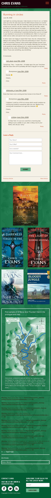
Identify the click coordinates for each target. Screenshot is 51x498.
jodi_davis (9, 61)
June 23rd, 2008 (23, 117)
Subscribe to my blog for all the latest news (37, 480)
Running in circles (13, 14)
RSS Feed (16, 488)
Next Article (44, 178)
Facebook (4, 488)
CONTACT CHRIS (7, 478)
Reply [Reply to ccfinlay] (42, 126)
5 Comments (7, 56)
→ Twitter (8, 452)
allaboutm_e (10, 90)
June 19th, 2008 (19, 61)
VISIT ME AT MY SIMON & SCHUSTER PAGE (10, 483)
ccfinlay (14, 117)
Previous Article (8, 178)
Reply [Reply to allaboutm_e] (46, 96)
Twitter (10, 488)
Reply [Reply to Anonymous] (44, 83)
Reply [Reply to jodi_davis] (46, 68)
